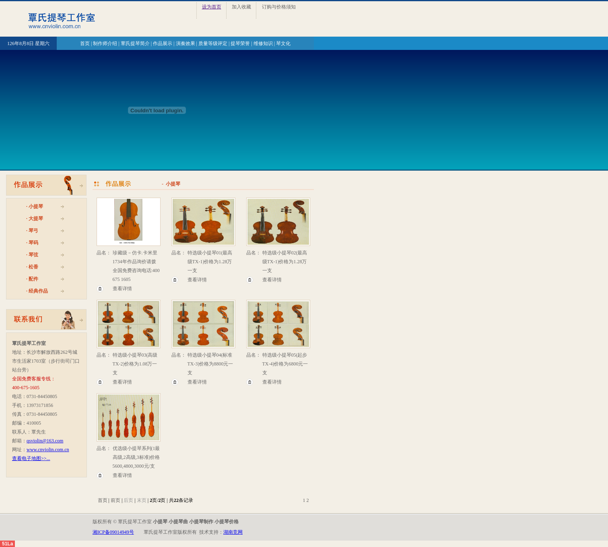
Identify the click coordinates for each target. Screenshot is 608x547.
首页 (85, 43)
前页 (115, 500)
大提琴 (36, 218)
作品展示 (162, 43)
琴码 (33, 243)
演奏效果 (185, 43)
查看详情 (122, 288)
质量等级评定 (212, 43)
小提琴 (36, 206)
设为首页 (211, 7)
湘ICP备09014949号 (113, 532)
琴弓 (33, 230)
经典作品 (38, 291)
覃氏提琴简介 (135, 43)
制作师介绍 (105, 43)
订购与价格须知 (279, 7)
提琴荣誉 (240, 43)
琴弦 (33, 255)
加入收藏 (241, 7)
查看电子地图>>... (31, 458)
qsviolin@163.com (45, 441)
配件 (33, 279)
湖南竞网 (233, 532)
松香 (33, 267)
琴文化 (283, 43)
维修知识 (263, 43)
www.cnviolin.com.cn (48, 449)
